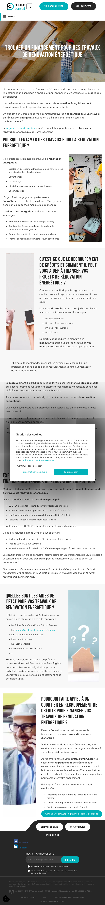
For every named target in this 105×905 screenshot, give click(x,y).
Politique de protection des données (69, 897)
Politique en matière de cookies (52, 901)
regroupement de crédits (20, 128)
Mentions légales (28, 897)
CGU (44, 897)
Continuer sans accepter (29, 465)
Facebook (20, 841)
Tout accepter (71, 471)
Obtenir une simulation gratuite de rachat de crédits (71, 813)
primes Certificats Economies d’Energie (35, 630)
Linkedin (20, 846)
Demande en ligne (49, 826)
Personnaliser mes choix (34, 471)
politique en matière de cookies (38, 460)
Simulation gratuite (53, 6)
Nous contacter (83, 6)
